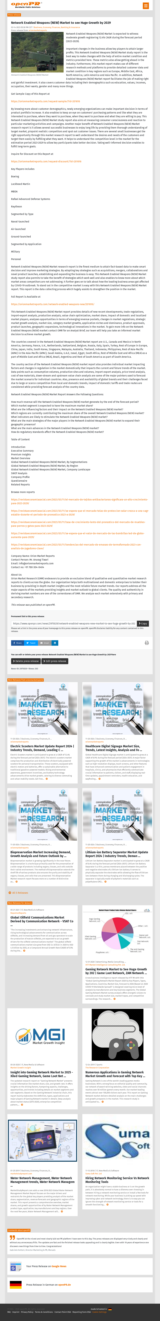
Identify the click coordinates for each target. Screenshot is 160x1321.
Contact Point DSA (63, 1312)
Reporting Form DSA (81, 1312)
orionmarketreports (38, 30)
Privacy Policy (27, 1312)
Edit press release (54, 661)
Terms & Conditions (44, 1312)
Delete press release (26, 661)
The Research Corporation (97, 1067)
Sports (99, 1064)
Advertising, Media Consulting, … (111, 962)
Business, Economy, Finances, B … (36, 739)
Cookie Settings (99, 1312)
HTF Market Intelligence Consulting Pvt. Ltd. (105, 965)
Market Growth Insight (20, 1067)
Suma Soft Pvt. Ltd (93, 1173)
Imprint (15, 1312)
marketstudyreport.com (21, 1173)
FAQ (9, 1312)
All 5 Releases (17, 892)
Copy (143, 623)
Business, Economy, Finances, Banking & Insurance (57, 27)
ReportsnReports (18, 913)
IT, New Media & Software (32, 910)
